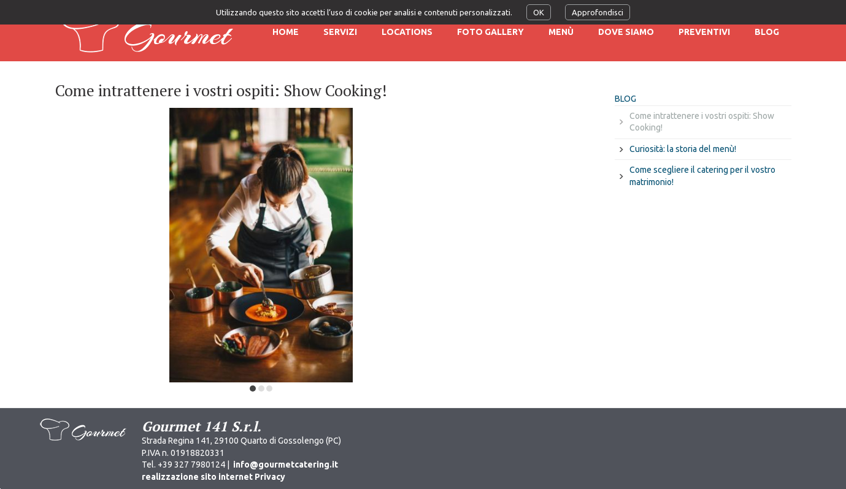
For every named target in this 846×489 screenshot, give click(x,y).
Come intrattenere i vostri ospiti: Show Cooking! (701, 122)
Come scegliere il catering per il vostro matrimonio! (702, 176)
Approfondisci (597, 12)
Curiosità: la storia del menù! (682, 149)
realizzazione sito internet (197, 477)
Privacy (270, 477)
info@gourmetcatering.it (285, 464)
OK (538, 12)
